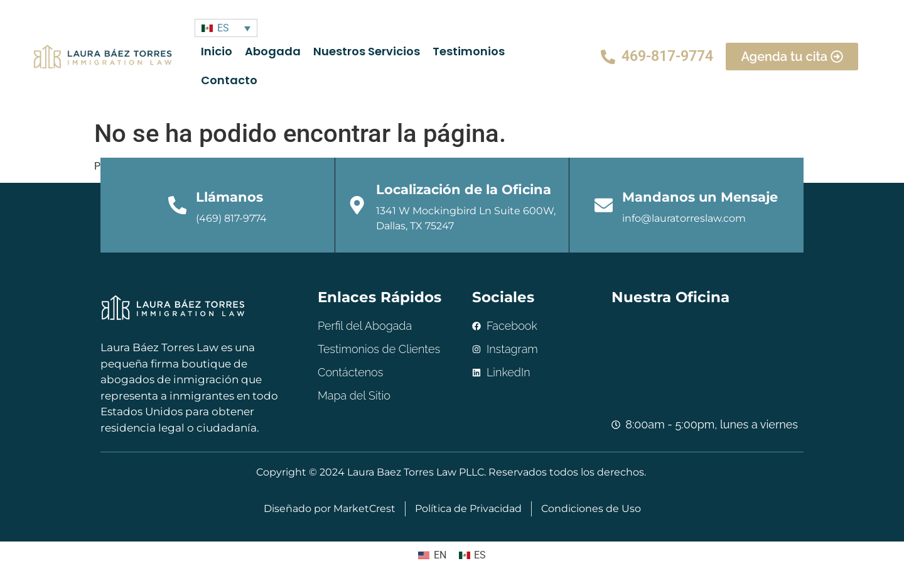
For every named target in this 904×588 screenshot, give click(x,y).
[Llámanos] (177, 205)
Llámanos (230, 197)
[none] (225, 28)
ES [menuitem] (223, 28)
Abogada (272, 51)
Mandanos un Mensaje (700, 197)
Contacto (228, 80)
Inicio (216, 51)
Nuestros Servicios (366, 51)
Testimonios (468, 51)
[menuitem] (225, 28)
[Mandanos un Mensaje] (604, 205)
